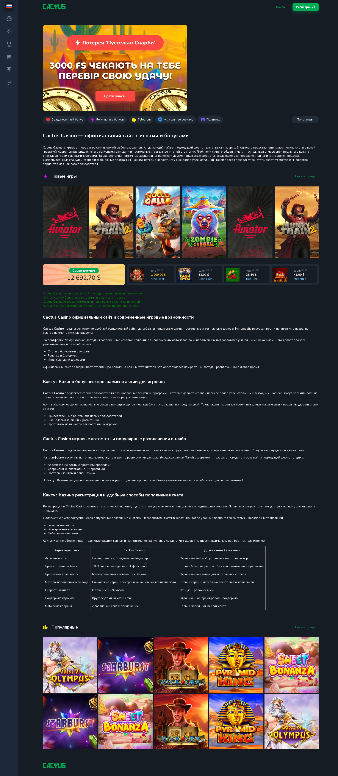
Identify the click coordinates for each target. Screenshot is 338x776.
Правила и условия (208, 706)
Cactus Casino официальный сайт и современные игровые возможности (95, 210)
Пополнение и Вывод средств (164, 712)
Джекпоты (50, 712)
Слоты (47, 704)
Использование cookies (211, 698)
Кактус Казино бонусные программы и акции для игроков (84, 214)
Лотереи (101, 698)
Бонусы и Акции (154, 721)
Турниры (49, 721)
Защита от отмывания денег (215, 723)
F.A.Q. (147, 704)
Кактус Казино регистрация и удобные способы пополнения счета (90, 223)
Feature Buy (103, 706)
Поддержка (260, 698)
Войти (280, 7)
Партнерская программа (269, 706)
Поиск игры (305, 36)
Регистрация (305, 7)
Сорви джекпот (83, 187)
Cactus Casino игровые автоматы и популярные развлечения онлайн (92, 218)
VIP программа (153, 730)
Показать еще (305, 93)
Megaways (102, 715)
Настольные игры (107, 723)
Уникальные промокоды (269, 715)
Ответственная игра (209, 715)
